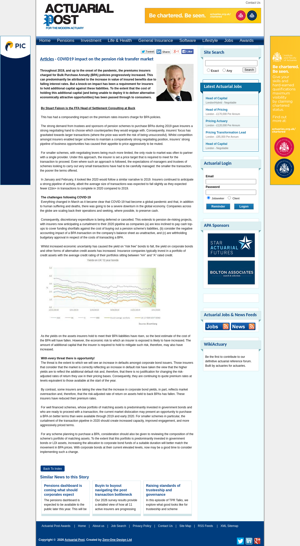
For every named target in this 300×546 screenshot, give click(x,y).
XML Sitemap (229, 526)
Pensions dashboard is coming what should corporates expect (63, 490)
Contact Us (253, 2)
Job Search (118, 526)
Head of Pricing (216, 109)
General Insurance (155, 40)
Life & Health (120, 40)
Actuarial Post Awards (56, 526)
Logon (244, 206)
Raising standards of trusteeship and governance (163, 490)
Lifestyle (210, 40)
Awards (246, 40)
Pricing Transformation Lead (226, 132)
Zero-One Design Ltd (117, 540)
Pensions (65, 40)
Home (44, 40)
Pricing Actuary (216, 121)
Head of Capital (216, 98)
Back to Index (52, 468)
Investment (91, 40)
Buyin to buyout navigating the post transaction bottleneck (113, 490)
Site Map (185, 526)
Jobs (228, 40)
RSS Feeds (205, 526)
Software (187, 40)
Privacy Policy (142, 526)
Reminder (218, 206)
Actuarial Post (75, 540)
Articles (47, 59)
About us (98, 526)
